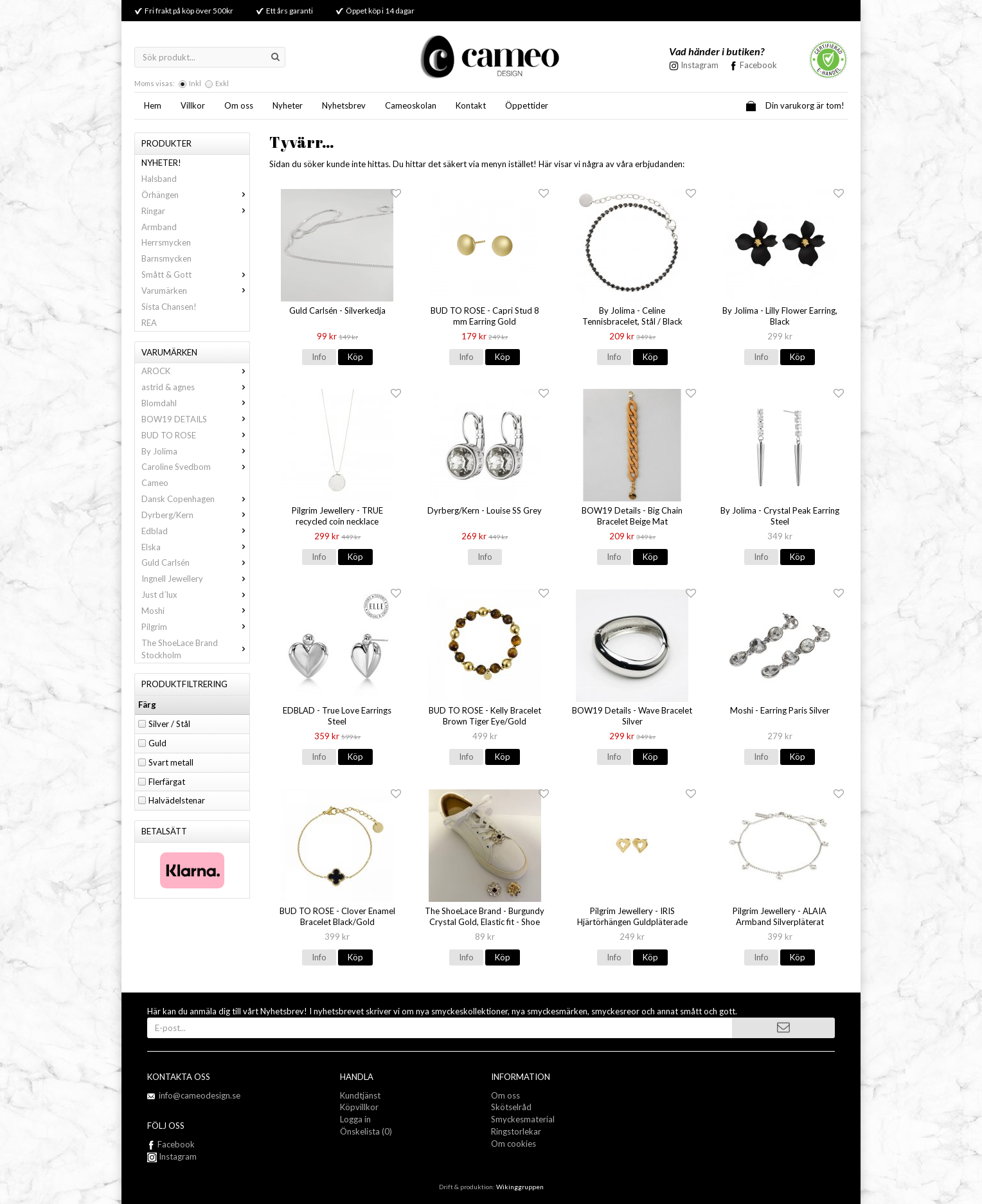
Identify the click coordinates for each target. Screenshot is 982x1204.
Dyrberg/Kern (195, 515)
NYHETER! (161, 162)
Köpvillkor (359, 1107)
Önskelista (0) (366, 1131)
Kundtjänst (360, 1095)
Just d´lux (195, 594)
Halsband (159, 179)
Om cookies (513, 1143)
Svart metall (170, 762)
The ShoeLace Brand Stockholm (195, 649)
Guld (157, 743)
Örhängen (195, 195)
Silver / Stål (169, 724)
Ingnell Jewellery (195, 578)
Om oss (238, 105)
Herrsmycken (166, 242)
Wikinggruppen (520, 1187)
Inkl (195, 83)
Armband (159, 227)
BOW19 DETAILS (195, 419)
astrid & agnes (195, 387)
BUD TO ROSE (195, 435)
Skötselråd (511, 1107)
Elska (195, 547)
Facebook (758, 65)
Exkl (222, 83)
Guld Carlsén (195, 562)
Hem (152, 105)
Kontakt (471, 105)
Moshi (195, 611)
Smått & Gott (195, 274)
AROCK (195, 371)
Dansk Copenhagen (195, 499)
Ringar (195, 211)
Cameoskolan (410, 105)
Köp (355, 357)
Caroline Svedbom (195, 467)
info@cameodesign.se (199, 1095)
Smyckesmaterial (523, 1119)
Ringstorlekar (516, 1131)
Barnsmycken (166, 258)
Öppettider (526, 105)
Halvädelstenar (176, 800)
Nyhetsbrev (344, 105)
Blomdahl (195, 403)
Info (319, 357)
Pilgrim (195, 627)
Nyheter (287, 105)
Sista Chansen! (169, 306)
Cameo (154, 483)
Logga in (355, 1119)
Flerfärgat (166, 782)
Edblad (195, 531)
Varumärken (195, 290)
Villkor (193, 105)
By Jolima (195, 451)
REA (149, 323)
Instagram (172, 1156)
